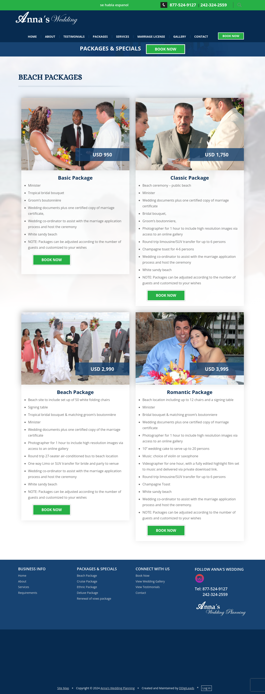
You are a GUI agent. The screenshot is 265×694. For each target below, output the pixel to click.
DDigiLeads (186, 688)
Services (122, 36)
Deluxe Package (87, 593)
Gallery (179, 36)
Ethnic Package (87, 587)
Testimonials (73, 36)
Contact (201, 36)
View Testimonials (148, 587)
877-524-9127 (183, 5)
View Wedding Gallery (150, 581)
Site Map (63, 688)
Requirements (27, 593)
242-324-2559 (213, 5)
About (50, 36)
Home (32, 36)
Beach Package (87, 575)
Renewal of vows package (94, 598)
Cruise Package (87, 581)
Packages (100, 36)
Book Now (231, 36)
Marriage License (151, 36)
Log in (206, 688)
